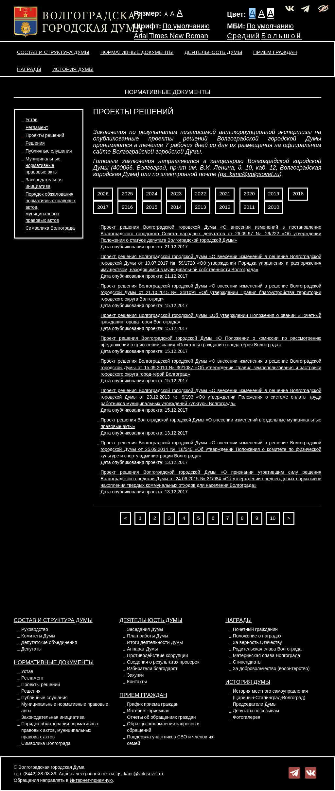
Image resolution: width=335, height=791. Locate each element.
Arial (141, 36)
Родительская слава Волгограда (267, 648)
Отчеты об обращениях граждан (161, 717)
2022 (200, 193)
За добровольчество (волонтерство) (271, 668)
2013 (200, 207)
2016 (127, 207)
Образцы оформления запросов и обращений (163, 727)
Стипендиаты (247, 662)
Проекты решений (45, 135)
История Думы (73, 69)
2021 (224, 193)
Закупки (135, 675)
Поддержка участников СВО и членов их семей (170, 740)
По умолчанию (185, 26)
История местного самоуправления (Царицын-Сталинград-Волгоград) (270, 694)
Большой (281, 36)
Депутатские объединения (49, 642)
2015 (151, 207)
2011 (249, 207)
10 (272, 518)
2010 (273, 207)
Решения (35, 143)
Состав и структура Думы (53, 52)
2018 (298, 193)
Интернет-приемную (91, 780)
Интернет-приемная (148, 710)
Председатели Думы (254, 704)
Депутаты (31, 648)
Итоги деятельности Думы (155, 642)
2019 (273, 193)
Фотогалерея (246, 717)
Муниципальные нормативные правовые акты (43, 165)
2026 (103, 193)
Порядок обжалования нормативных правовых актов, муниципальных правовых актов (60, 730)
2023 (176, 193)
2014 (176, 207)
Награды (29, 69)
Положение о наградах (257, 635)
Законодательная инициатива (52, 717)
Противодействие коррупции (157, 655)
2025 (127, 193)
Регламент (37, 127)
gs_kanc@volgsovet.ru (249, 174)
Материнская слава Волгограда (266, 655)
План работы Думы (147, 635)
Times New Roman (178, 36)
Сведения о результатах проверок (163, 662)
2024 (151, 193)
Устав (31, 119)
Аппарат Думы (142, 648)
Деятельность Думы (213, 52)
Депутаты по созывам (256, 710)
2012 (224, 207)
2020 (249, 193)
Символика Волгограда (50, 228)
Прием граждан (275, 52)
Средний (243, 36)
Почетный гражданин (255, 629)
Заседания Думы (145, 629)
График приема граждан (153, 704)
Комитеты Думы (38, 635)
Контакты (137, 681)
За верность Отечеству (257, 642)
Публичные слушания (49, 151)
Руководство (34, 629)
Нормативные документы (137, 52)
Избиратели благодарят (152, 668)
